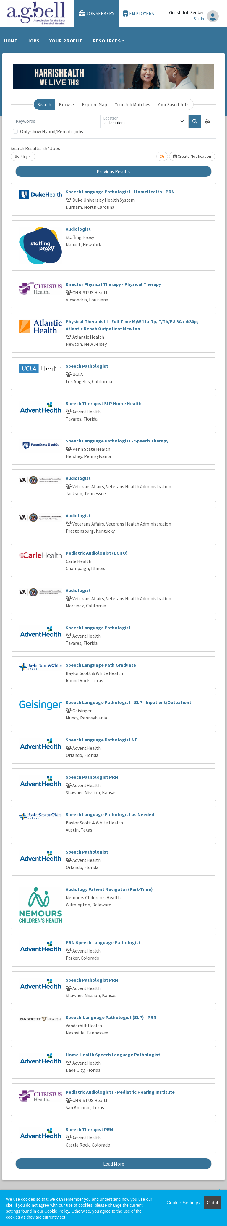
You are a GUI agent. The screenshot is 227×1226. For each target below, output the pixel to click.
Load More (113, 1164)
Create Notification (192, 156)
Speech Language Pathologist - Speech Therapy (117, 441)
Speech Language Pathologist (98, 627)
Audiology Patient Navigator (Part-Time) (109, 889)
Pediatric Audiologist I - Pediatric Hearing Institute (120, 1092)
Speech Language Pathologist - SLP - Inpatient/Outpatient (128, 702)
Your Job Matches (132, 104)
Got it (212, 1202)
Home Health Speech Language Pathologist (113, 1055)
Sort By (21, 156)
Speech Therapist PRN (89, 1129)
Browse (66, 104)
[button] (207, 121)
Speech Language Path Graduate (101, 665)
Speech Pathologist (87, 366)
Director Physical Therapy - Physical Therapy (113, 284)
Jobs (33, 41)
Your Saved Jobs (173, 104)
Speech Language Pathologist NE (101, 740)
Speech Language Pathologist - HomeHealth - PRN (120, 192)
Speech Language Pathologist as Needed (110, 814)
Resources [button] (107, 41)
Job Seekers (96, 13)
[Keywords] (56, 121)
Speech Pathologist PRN (92, 777)
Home (10, 41)
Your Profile (66, 41)
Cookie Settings (183, 1202)
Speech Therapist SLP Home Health (104, 403)
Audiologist (78, 229)
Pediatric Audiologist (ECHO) (97, 553)
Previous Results (113, 171)
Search (44, 104)
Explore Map (94, 104)
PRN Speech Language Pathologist (103, 942)
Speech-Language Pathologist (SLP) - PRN (111, 1017)
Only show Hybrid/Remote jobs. (52, 131)
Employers (138, 13)
